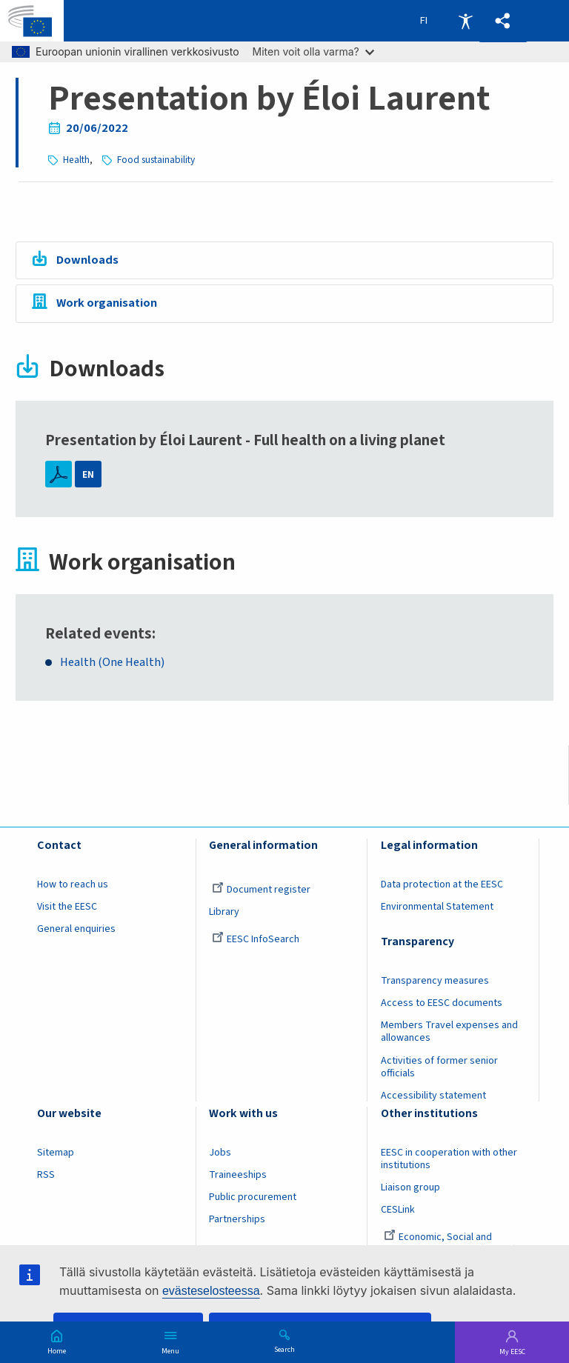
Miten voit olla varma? (313, 51)
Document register (261, 889)
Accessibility (465, 20)
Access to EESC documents (441, 1003)
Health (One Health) (112, 662)
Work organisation (106, 303)
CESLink (398, 1209)
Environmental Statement (437, 906)
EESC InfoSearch (255, 939)
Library (224, 911)
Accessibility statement (433, 1095)
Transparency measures (435, 980)
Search (284, 1348)
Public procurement (252, 1197)
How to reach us (72, 884)
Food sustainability (156, 160)
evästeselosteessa (211, 1290)
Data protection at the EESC (442, 884)
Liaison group (410, 1187)
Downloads (87, 260)
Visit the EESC (67, 906)
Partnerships (237, 1219)
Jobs (220, 1152)
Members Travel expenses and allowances (449, 1031)
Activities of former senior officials (439, 1067)
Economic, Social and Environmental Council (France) (450, 1243)
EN (88, 474)
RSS (46, 1174)
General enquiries (76, 929)
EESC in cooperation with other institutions (449, 1159)
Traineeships (238, 1174)
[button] (503, 21)
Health (76, 160)
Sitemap (55, 1152)
